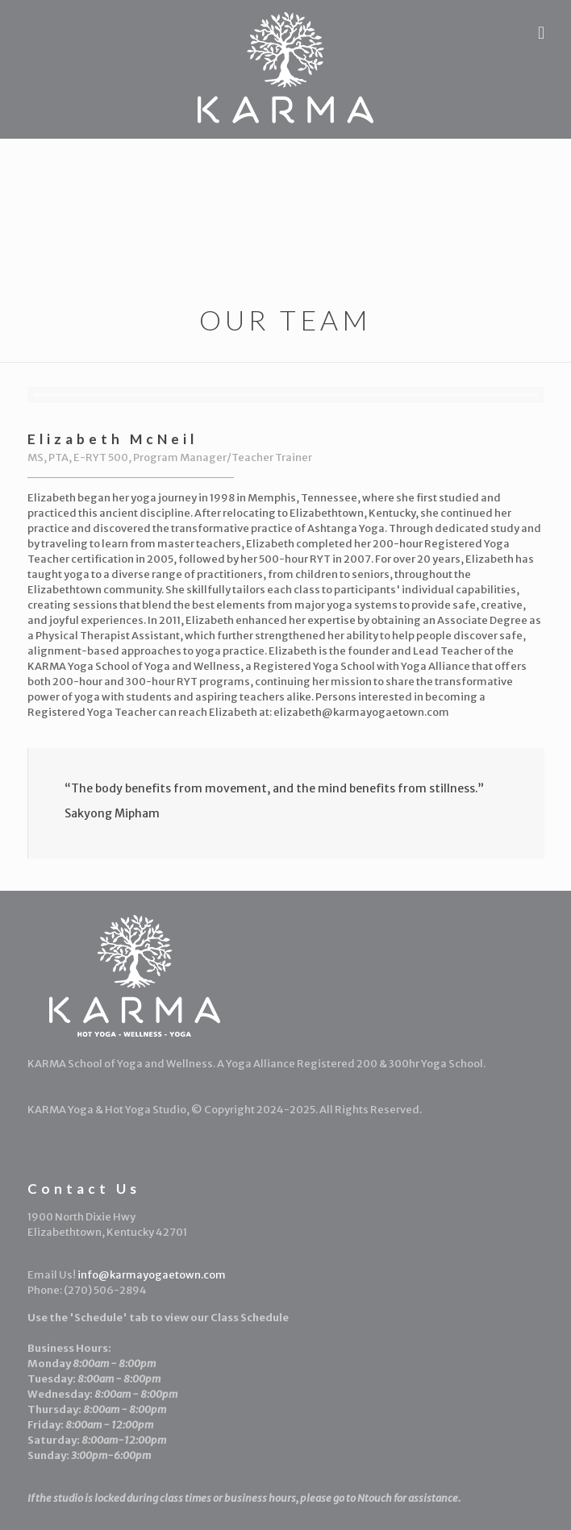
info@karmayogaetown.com (151, 1275)
